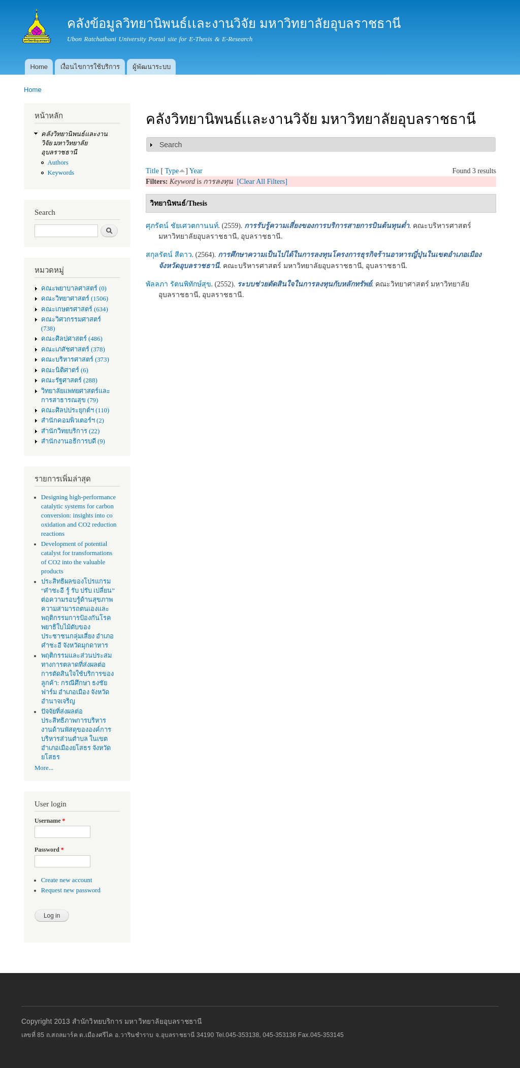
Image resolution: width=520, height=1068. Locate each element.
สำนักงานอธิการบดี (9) (73, 441)
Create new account (66, 880)
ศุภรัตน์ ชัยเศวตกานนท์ (182, 226)
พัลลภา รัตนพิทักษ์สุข (178, 284)
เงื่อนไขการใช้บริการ (90, 67)
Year (196, 171)
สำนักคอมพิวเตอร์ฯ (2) (72, 420)
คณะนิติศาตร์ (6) (64, 370)
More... (44, 767)
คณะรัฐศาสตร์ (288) (69, 380)
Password (49, 849)
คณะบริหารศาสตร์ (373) (75, 359)
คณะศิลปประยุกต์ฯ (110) (75, 410)
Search (170, 145)
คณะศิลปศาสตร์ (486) (72, 338)
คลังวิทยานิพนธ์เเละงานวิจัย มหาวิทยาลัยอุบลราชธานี (74, 143)
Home (39, 67)
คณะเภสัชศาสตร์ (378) (73, 349)
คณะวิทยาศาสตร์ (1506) (74, 298)
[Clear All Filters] (262, 181)
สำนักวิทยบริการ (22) (70, 431)
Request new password (71, 890)
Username (50, 820)
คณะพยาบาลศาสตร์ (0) (74, 288)
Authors (58, 162)
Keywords (61, 172)
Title (152, 171)
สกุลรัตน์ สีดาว (169, 254)
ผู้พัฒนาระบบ (152, 67)
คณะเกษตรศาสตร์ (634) (74, 309)
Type (172, 171)
